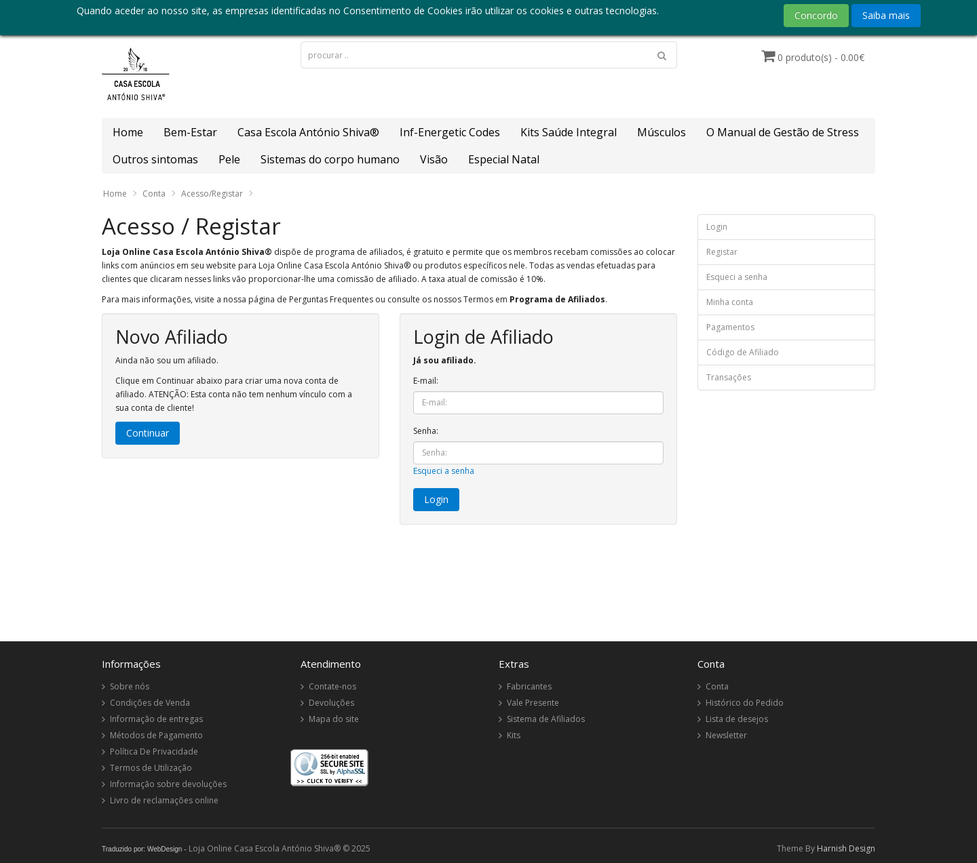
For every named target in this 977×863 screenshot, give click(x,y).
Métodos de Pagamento (156, 735)
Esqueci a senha (443, 471)
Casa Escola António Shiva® (308, 132)
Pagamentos (730, 327)
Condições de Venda (150, 702)
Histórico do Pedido (745, 702)
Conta (154, 193)
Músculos (661, 132)
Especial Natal (503, 159)
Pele (229, 159)
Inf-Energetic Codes (450, 132)
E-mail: (425, 380)
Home (128, 132)
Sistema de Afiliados (546, 719)
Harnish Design (846, 848)
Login (716, 227)
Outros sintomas (155, 159)
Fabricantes (529, 686)
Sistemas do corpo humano (330, 159)
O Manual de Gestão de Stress (782, 132)
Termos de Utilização (151, 768)
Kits (513, 735)
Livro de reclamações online (164, 800)
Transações (728, 377)
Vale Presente (533, 702)
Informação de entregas (156, 719)
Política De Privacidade (154, 751)
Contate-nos (332, 686)
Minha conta (729, 302)
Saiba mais (886, 15)
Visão (434, 159)
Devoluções (331, 702)
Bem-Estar (190, 132)
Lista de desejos (737, 719)
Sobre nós (129, 686)
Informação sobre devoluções (168, 784)
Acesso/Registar (212, 193)
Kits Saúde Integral (568, 132)
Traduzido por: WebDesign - (144, 849)
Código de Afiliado (742, 352)
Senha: (425, 431)
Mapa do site (334, 719)
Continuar (147, 432)
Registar (721, 252)
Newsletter (726, 735)
